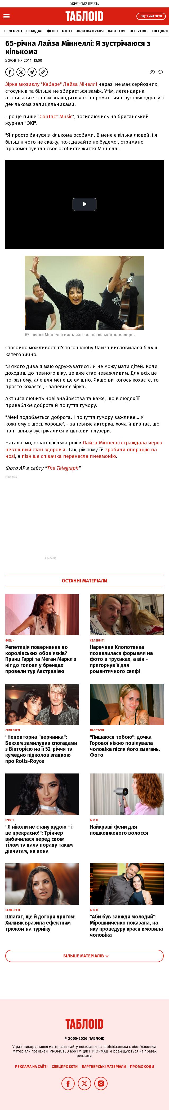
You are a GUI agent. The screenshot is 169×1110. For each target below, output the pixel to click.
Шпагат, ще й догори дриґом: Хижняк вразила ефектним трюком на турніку (40, 923)
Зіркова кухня (90, 31)
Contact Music (55, 116)
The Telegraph (62, 468)
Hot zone (138, 31)
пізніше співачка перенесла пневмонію (69, 456)
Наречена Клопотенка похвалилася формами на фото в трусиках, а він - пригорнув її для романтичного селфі (121, 659)
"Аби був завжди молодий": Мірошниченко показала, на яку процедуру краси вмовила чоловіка (126, 926)
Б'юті (67, 31)
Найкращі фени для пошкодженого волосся (119, 830)
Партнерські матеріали (104, 1066)
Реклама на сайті (31, 1066)
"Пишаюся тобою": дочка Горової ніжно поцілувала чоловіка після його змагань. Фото (125, 746)
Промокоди (142, 1066)
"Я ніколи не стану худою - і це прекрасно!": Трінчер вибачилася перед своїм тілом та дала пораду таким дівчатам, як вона (39, 839)
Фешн (52, 31)
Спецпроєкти (65, 1066)
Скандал (34, 31)
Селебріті (13, 31)
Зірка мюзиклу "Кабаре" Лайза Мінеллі (51, 84)
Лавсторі (116, 31)
